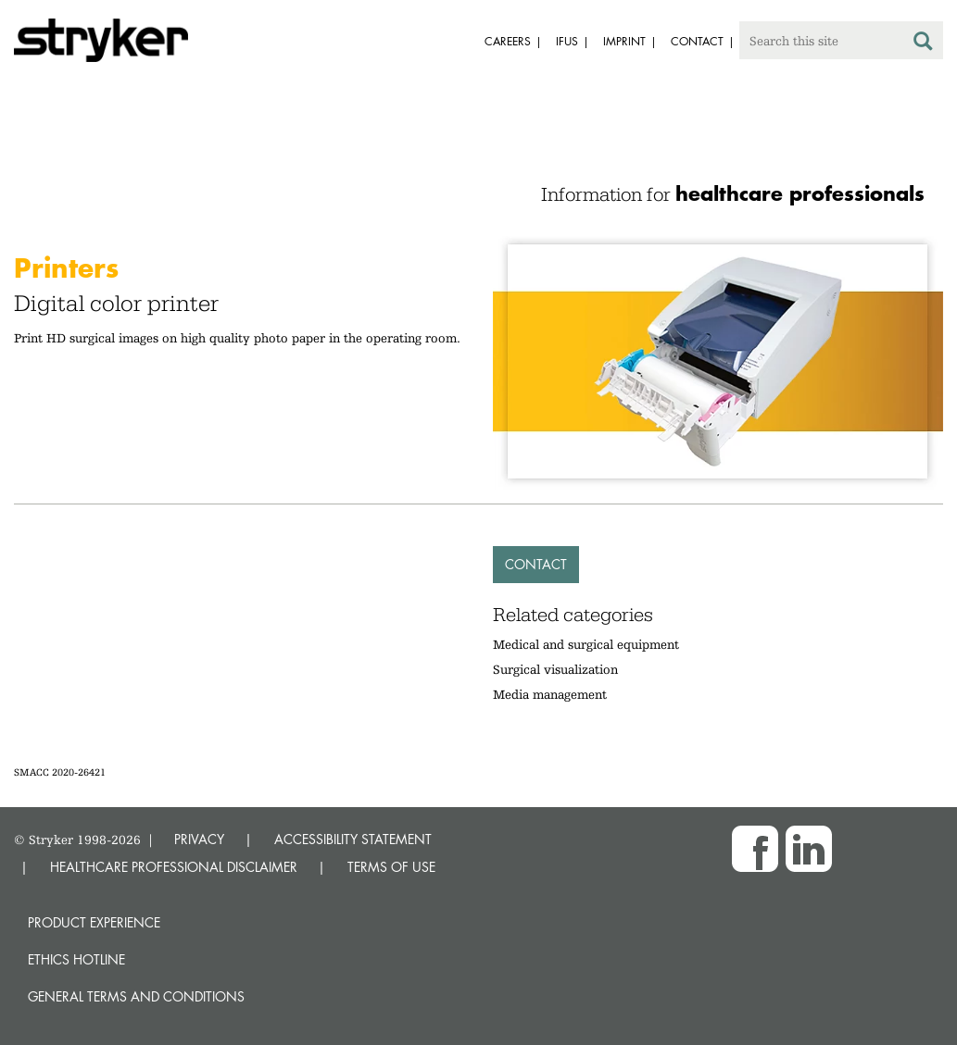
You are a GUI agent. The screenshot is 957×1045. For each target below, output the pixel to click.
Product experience (94, 922)
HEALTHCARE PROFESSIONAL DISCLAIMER (173, 867)
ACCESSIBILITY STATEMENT (353, 839)
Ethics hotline (76, 959)
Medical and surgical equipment (586, 644)
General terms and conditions (136, 996)
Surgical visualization (555, 669)
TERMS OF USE (391, 867)
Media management (550, 694)
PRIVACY (199, 839)
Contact (536, 564)
